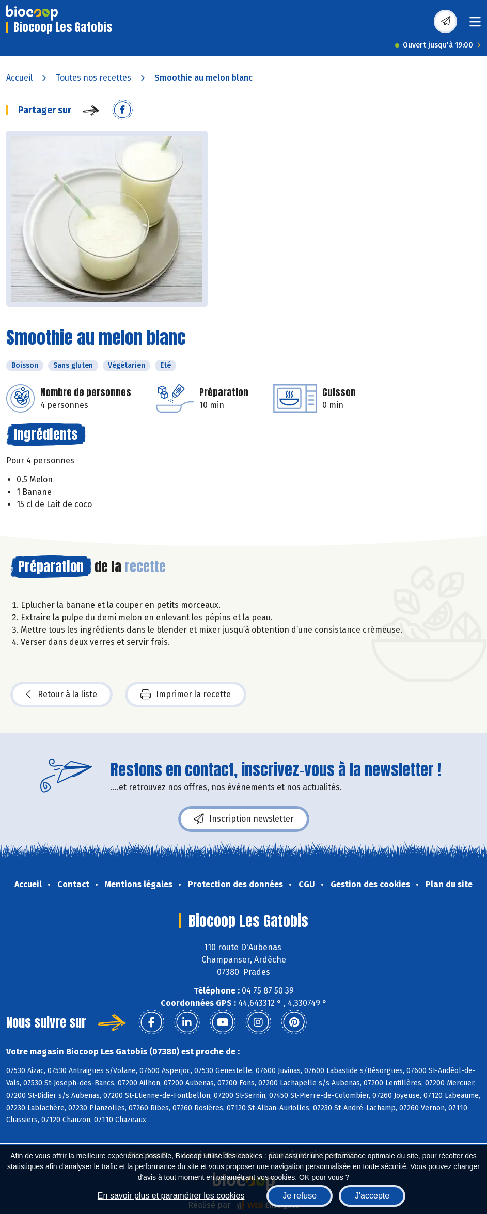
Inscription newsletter (244, 819)
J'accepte (372, 1195)
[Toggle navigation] (475, 25)
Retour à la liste (61, 694)
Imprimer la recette (185, 694)
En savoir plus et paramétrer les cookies (171, 1195)
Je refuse (299, 1195)
